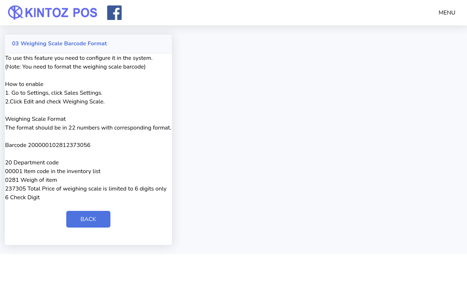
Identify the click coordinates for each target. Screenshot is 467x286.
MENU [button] (447, 13)
